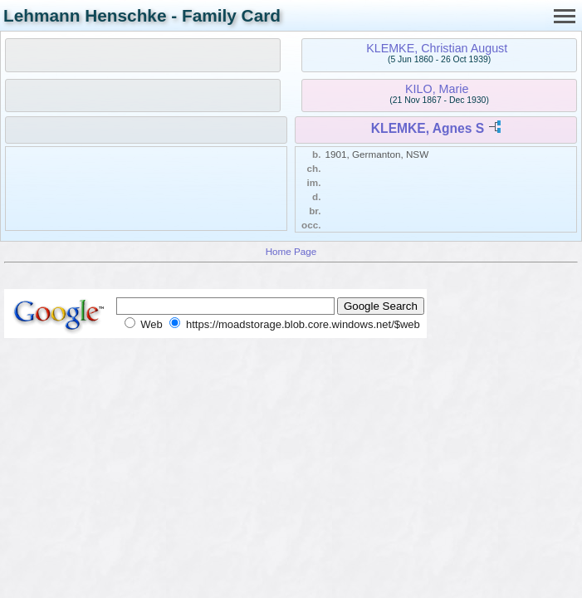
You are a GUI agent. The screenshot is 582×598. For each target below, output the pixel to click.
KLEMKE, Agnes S (427, 128)
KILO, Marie (436, 89)
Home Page (291, 251)
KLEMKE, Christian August (436, 48)
